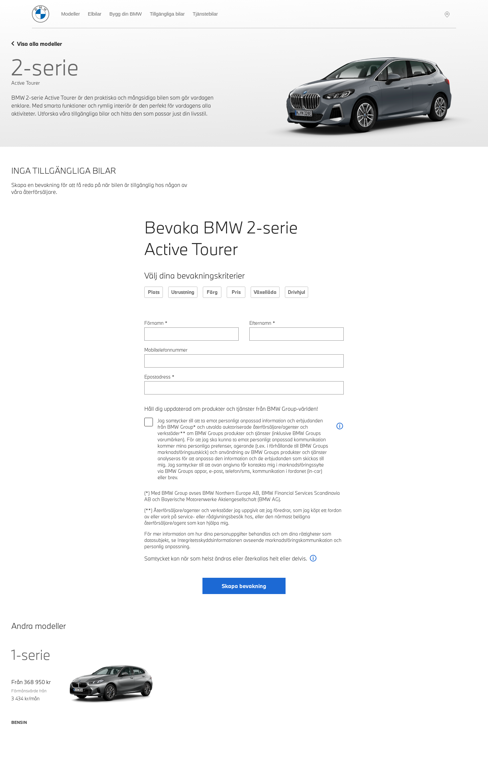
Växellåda (265, 292)
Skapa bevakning (244, 585)
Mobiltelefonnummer (165, 350)
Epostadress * (159, 377)
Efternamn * (262, 323)
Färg (212, 292)
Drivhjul (296, 292)
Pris (236, 292)
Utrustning (182, 292)
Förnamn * (156, 323)
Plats (154, 292)
